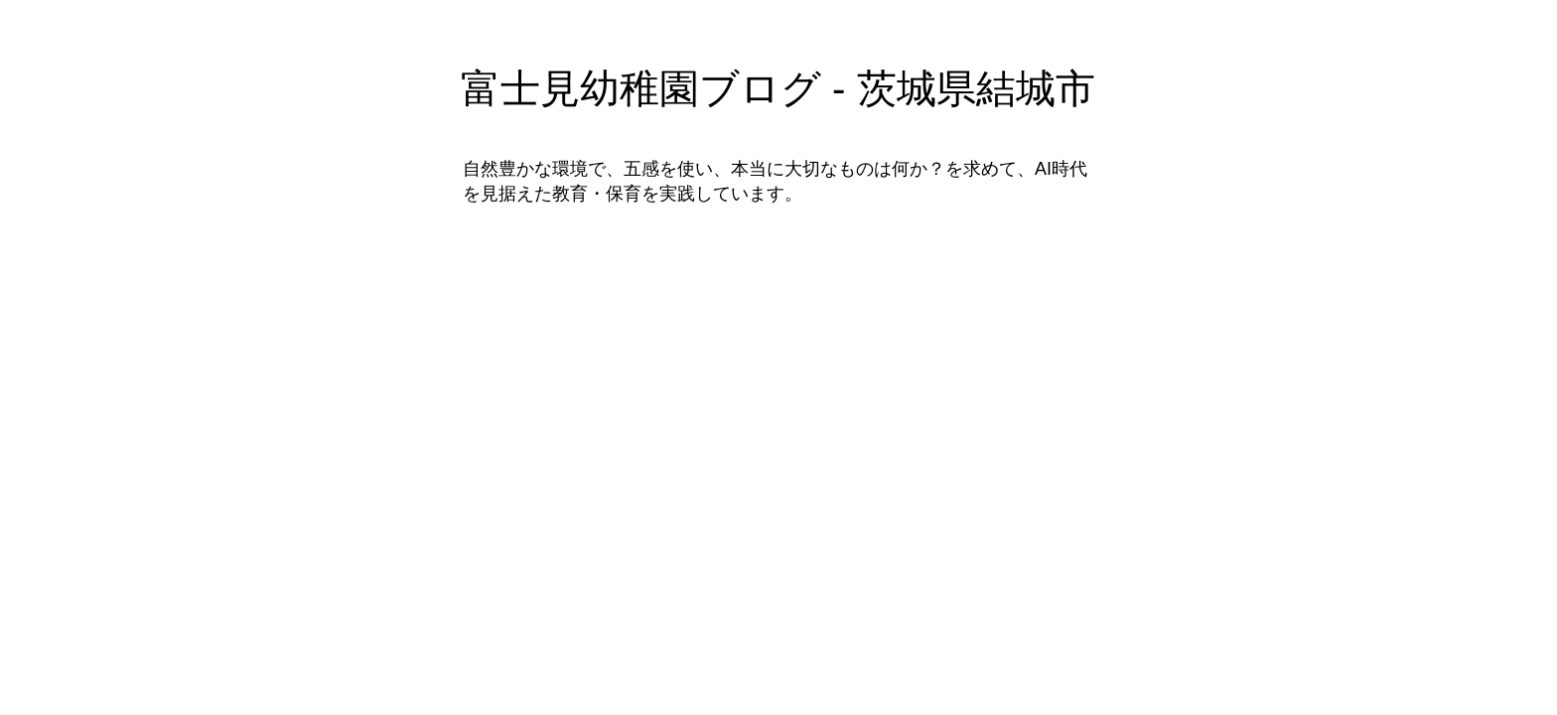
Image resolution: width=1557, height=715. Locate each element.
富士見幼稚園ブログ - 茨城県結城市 (778, 88)
